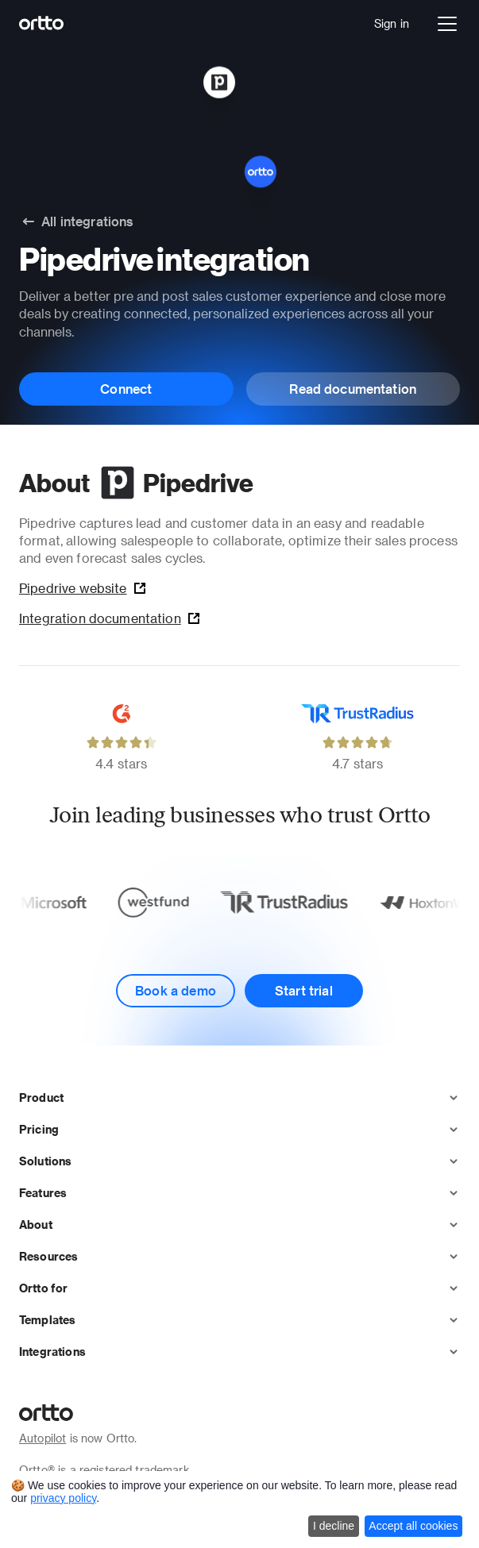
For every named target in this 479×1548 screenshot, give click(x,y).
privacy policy (63, 1498)
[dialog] (239, 1509)
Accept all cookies (413, 1525)
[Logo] (41, 24)
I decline (333, 1525)
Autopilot (42, 1438)
